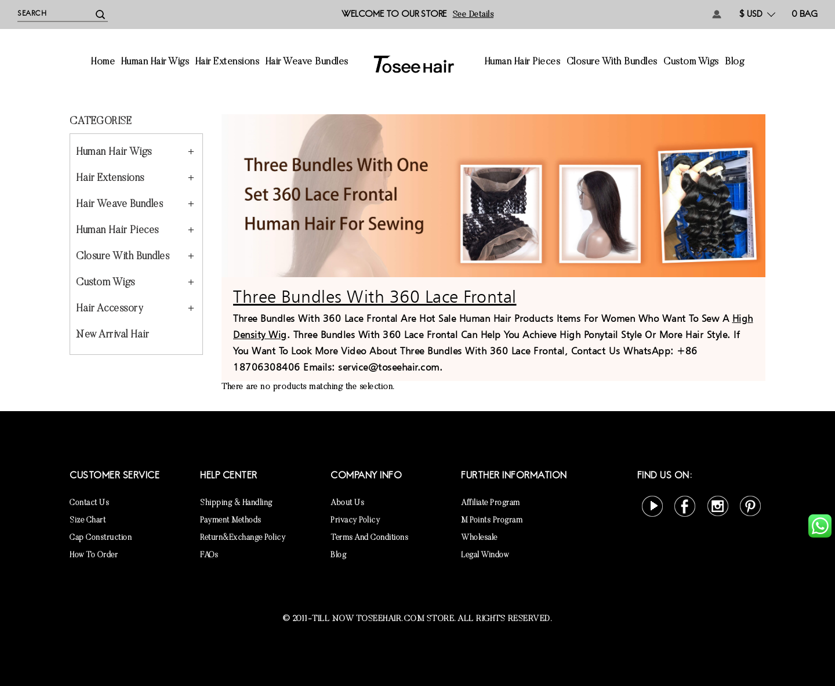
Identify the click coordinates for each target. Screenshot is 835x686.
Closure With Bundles (612, 62)
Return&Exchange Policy (242, 538)
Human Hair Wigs (155, 62)
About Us (347, 503)
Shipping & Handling (236, 503)
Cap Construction (101, 538)
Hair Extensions (227, 62)
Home (103, 62)
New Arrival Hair (112, 335)
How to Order (94, 555)
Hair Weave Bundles (307, 62)
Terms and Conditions (369, 538)
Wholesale (479, 538)
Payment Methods (231, 521)
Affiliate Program (490, 503)
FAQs (209, 555)
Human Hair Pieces (523, 62)
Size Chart (88, 521)
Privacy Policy (355, 521)
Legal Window (485, 555)
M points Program (491, 521)
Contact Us (89, 503)
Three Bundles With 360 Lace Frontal (375, 296)
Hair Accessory (109, 309)
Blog (734, 62)
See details (473, 14)
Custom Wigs (691, 62)
